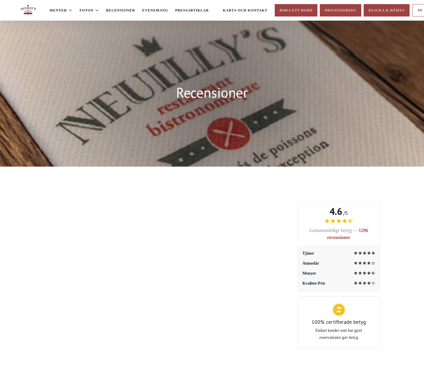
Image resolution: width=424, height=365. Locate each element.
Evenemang (155, 10)
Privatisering (340, 10)
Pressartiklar (192, 10)
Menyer (60, 10)
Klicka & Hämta (387, 10)
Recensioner (120, 10)
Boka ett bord (296, 10)
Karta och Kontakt (245, 10)
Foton (89, 10)
